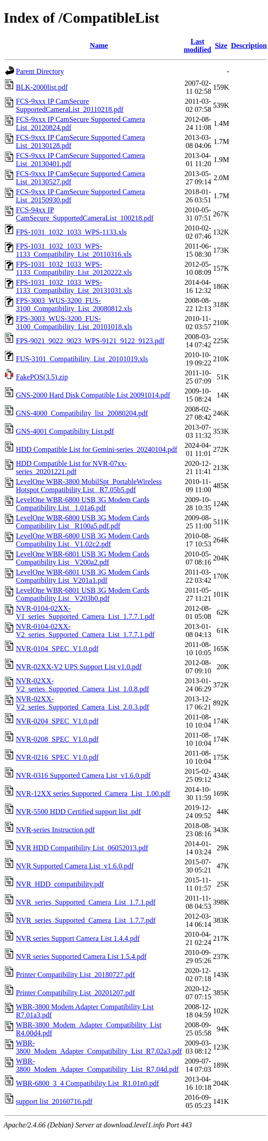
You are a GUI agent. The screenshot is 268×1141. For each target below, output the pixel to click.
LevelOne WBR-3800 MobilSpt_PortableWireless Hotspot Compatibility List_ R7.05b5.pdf (89, 486)
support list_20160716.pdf (54, 1101)
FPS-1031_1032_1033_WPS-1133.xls (71, 232)
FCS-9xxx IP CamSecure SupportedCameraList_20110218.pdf (69, 105)
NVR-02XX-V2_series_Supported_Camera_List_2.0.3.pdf (82, 703)
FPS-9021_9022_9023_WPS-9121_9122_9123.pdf (90, 341)
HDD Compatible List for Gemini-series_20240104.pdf (96, 449)
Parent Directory (40, 71)
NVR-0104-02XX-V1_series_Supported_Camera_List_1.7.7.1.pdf (85, 612)
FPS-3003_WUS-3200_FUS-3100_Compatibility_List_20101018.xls (74, 323)
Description (249, 45)
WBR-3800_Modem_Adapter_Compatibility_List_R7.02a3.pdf (99, 1047)
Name (99, 45)
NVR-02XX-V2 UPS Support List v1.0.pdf (78, 667)
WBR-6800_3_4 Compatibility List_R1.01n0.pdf (87, 1083)
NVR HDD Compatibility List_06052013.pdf (82, 848)
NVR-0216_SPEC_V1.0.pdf (57, 757)
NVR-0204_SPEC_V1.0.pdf (57, 721)
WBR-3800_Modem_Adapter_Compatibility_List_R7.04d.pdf (97, 1065)
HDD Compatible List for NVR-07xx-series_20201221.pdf (71, 467)
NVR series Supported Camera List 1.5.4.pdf (81, 956)
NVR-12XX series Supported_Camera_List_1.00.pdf (93, 793)
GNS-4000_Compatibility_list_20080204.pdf (82, 413)
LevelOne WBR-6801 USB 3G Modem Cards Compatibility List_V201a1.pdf (82, 576)
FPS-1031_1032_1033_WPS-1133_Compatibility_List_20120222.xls (74, 268)
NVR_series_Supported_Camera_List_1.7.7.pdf (86, 920)
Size (221, 45)
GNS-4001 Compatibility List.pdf (65, 431)
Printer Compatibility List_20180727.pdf (75, 974)
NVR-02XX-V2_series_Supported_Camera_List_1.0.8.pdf (82, 685)
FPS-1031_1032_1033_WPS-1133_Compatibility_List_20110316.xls (74, 250)
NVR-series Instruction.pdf (55, 830)
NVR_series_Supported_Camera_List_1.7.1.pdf (86, 902)
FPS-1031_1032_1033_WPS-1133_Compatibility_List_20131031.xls (74, 286)
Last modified (197, 45)
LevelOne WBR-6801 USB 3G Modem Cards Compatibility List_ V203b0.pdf (82, 594)
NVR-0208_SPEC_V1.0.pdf (57, 739)
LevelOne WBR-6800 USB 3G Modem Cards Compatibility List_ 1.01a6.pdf (82, 504)
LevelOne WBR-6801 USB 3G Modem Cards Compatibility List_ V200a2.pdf (82, 558)
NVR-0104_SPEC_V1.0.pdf (57, 648)
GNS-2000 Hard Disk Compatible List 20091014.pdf (93, 395)
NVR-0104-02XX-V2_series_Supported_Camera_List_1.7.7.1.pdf (85, 630)
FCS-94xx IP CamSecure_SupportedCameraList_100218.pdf (85, 214)
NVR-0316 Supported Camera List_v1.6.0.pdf (83, 775)
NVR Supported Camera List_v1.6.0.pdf (75, 866)
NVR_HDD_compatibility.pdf (60, 884)
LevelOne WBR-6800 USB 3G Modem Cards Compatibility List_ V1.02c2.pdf (82, 540)
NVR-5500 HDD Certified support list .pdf (78, 811)
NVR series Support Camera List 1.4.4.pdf (78, 938)
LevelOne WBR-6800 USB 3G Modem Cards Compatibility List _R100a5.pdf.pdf (82, 522)
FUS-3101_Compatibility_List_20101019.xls (82, 359)
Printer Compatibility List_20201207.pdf (75, 993)
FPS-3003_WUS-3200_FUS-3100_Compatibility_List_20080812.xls (74, 304)
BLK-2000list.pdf (42, 87)
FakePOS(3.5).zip (42, 377)
